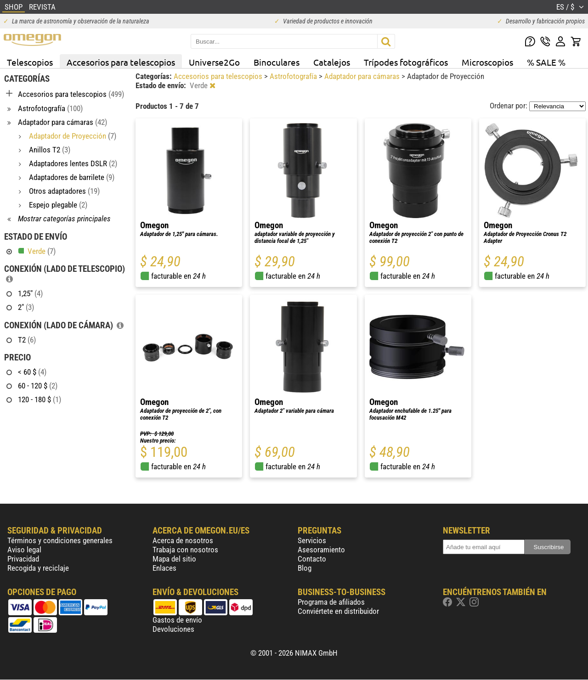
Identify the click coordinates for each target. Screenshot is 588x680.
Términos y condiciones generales (60, 540)
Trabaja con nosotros (185, 549)
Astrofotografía (294, 76)
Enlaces (164, 568)
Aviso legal (24, 549)
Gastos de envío (177, 619)
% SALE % (546, 61)
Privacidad (23, 558)
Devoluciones (173, 629)
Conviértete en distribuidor (338, 611)
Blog (304, 568)
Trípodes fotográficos (406, 61)
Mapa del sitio (174, 558)
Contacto (312, 558)
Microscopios (487, 61)
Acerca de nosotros (183, 540)
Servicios (312, 540)
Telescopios (30, 61)
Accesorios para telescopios (121, 61)
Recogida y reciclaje (38, 568)
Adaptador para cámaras (362, 76)
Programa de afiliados (331, 602)
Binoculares (277, 61)
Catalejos (331, 61)
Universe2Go (214, 61)
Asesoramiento (321, 549)
